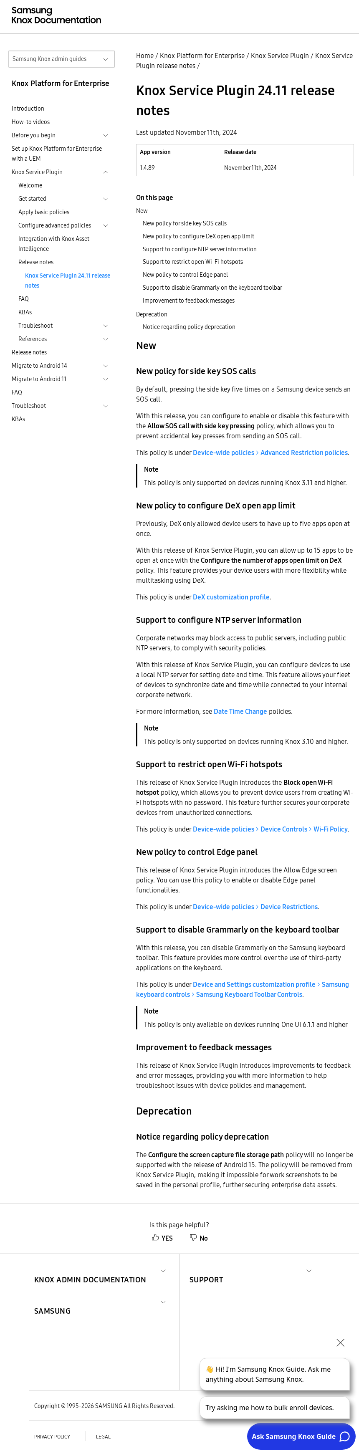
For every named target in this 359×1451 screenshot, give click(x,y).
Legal (103, 1436)
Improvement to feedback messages (189, 300)
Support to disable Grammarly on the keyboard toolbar (212, 287)
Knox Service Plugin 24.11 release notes (67, 280)
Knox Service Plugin (280, 55)
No (199, 1238)
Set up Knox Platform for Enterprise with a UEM (57, 153)
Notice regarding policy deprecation (189, 327)
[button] (90, 1269)
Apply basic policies (43, 212)
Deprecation (151, 314)
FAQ (23, 299)
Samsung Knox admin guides (49, 59)
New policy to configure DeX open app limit (198, 236)
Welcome (30, 185)
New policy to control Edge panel (185, 274)
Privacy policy (52, 1436)
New (142, 211)
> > (270, 829)
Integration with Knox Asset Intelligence (53, 244)
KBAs (25, 312)
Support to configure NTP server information (200, 249)
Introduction (28, 108)
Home (145, 55)
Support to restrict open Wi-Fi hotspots (193, 262)
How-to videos (31, 122)
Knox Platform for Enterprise (202, 55)
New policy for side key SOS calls (185, 223)
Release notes (35, 262)
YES (162, 1238)
